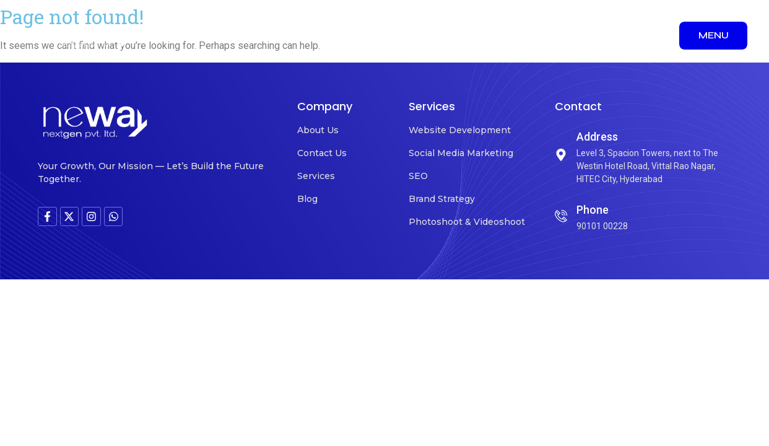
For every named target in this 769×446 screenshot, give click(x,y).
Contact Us (322, 153)
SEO (418, 175)
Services (316, 175)
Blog (307, 198)
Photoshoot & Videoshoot (467, 221)
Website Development (460, 130)
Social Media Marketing (461, 153)
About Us (318, 130)
